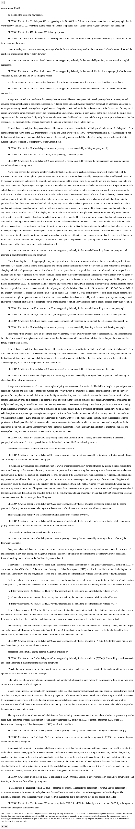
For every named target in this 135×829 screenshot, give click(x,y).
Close (4, 826)
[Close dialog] (3, 2)
